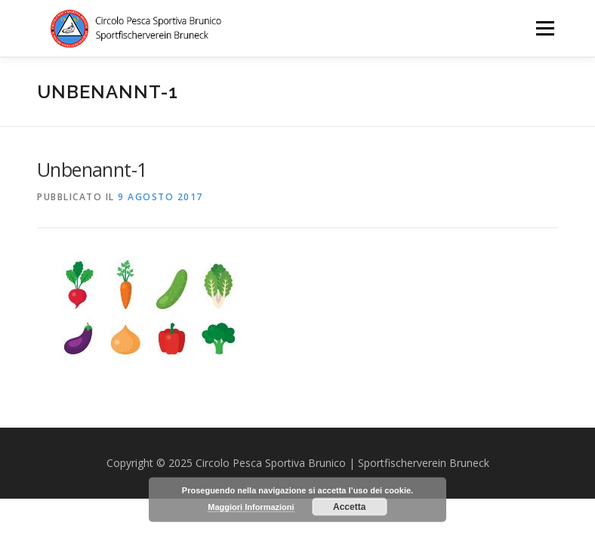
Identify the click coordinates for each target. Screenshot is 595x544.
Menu (545, 28)
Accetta (349, 507)
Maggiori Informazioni (251, 507)
